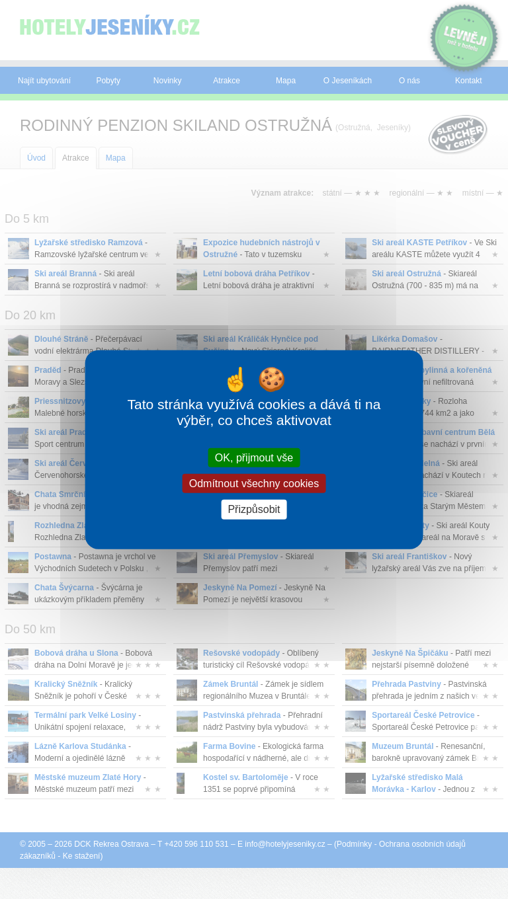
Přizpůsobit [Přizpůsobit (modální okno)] (254, 509)
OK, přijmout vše (254, 457)
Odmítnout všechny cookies (254, 483)
